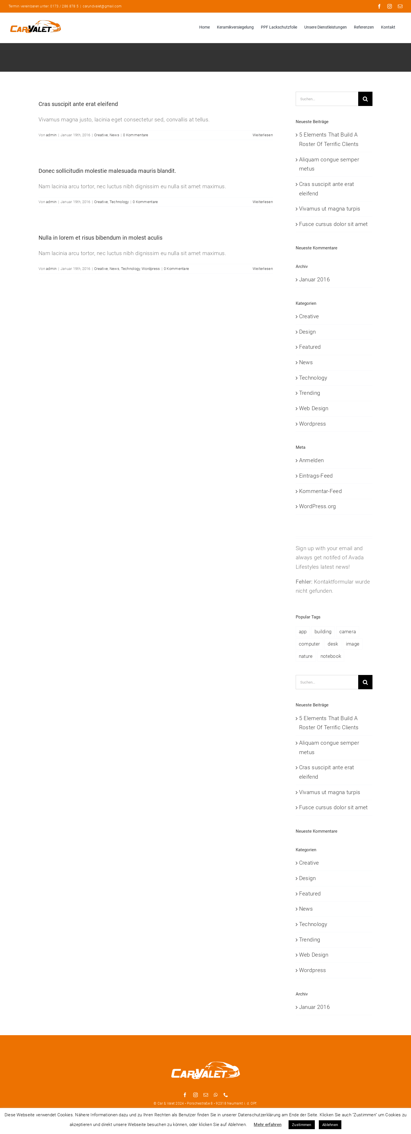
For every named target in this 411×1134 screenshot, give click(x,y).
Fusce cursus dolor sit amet (333, 224)
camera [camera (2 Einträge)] (347, 631)
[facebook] (185, 1095)
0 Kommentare (135, 135)
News (114, 135)
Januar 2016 (314, 279)
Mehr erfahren (267, 1124)
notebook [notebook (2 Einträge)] (331, 656)
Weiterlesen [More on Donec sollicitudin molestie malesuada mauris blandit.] (263, 202)
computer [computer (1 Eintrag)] (309, 644)
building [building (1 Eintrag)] (323, 631)
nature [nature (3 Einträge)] (306, 656)
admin (51, 135)
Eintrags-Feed (316, 475)
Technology (119, 202)
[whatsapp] (216, 1095)
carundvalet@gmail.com (102, 6)
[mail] (206, 1095)
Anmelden (311, 460)
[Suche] (365, 99)
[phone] (225, 1095)
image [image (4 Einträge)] (352, 644)
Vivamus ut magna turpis (329, 208)
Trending (309, 393)
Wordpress (151, 269)
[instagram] (195, 1095)
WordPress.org (317, 506)
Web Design (314, 408)
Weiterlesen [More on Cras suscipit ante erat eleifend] (263, 135)
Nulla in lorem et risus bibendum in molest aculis (100, 237)
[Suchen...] (327, 99)
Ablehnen (330, 1125)
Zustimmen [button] (301, 1125)
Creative (101, 135)
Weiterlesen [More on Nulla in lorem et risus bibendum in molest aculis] (263, 269)
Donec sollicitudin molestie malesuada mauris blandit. (107, 170)
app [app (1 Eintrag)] (303, 631)
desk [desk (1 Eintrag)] (333, 644)
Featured (310, 347)
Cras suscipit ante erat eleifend (78, 104)
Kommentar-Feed (320, 491)
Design (307, 331)
